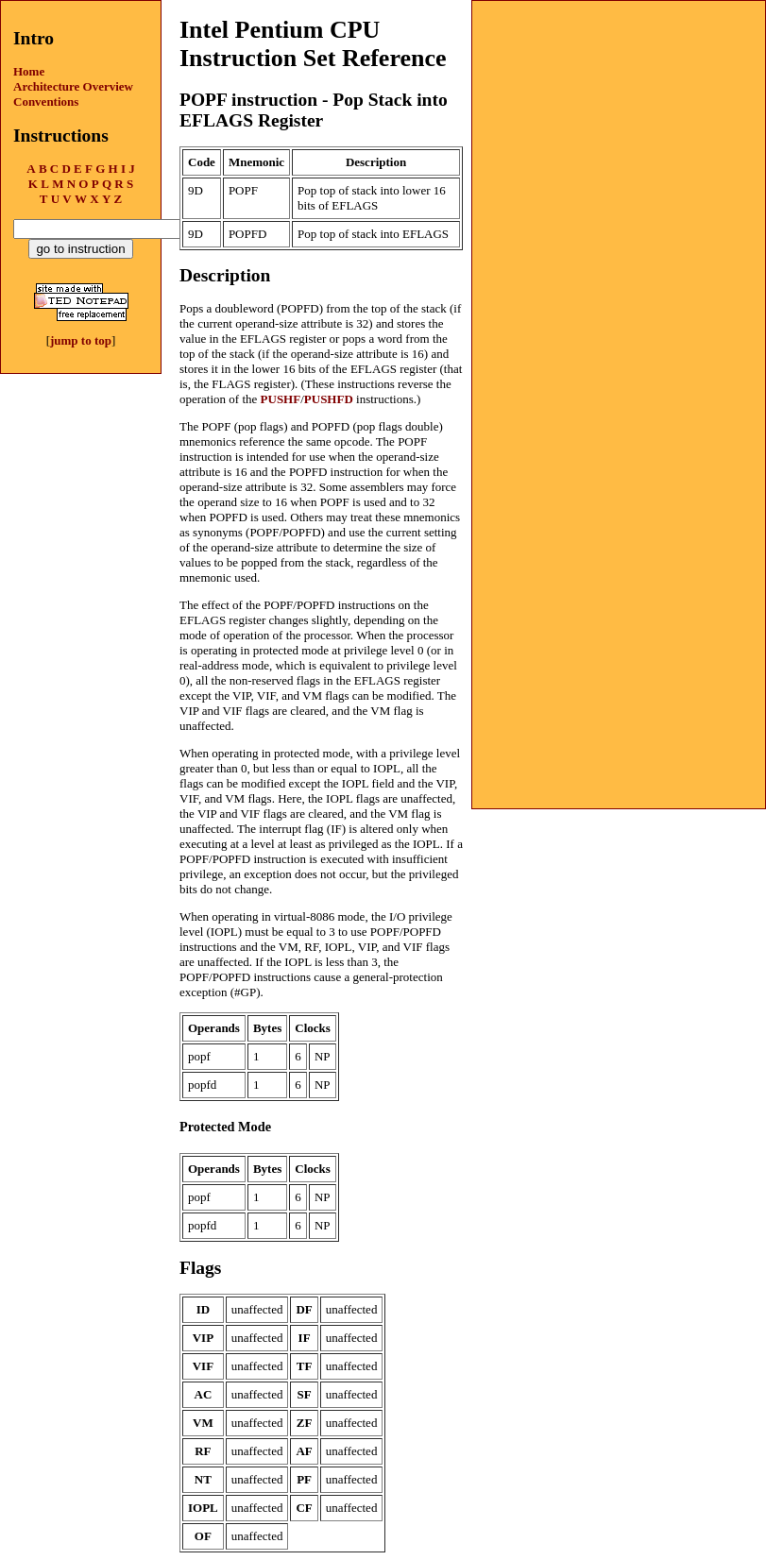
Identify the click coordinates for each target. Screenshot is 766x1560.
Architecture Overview (73, 86)
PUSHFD (328, 399)
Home (28, 71)
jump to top (80, 340)
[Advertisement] (619, 119)
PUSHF (281, 399)
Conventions (45, 101)
